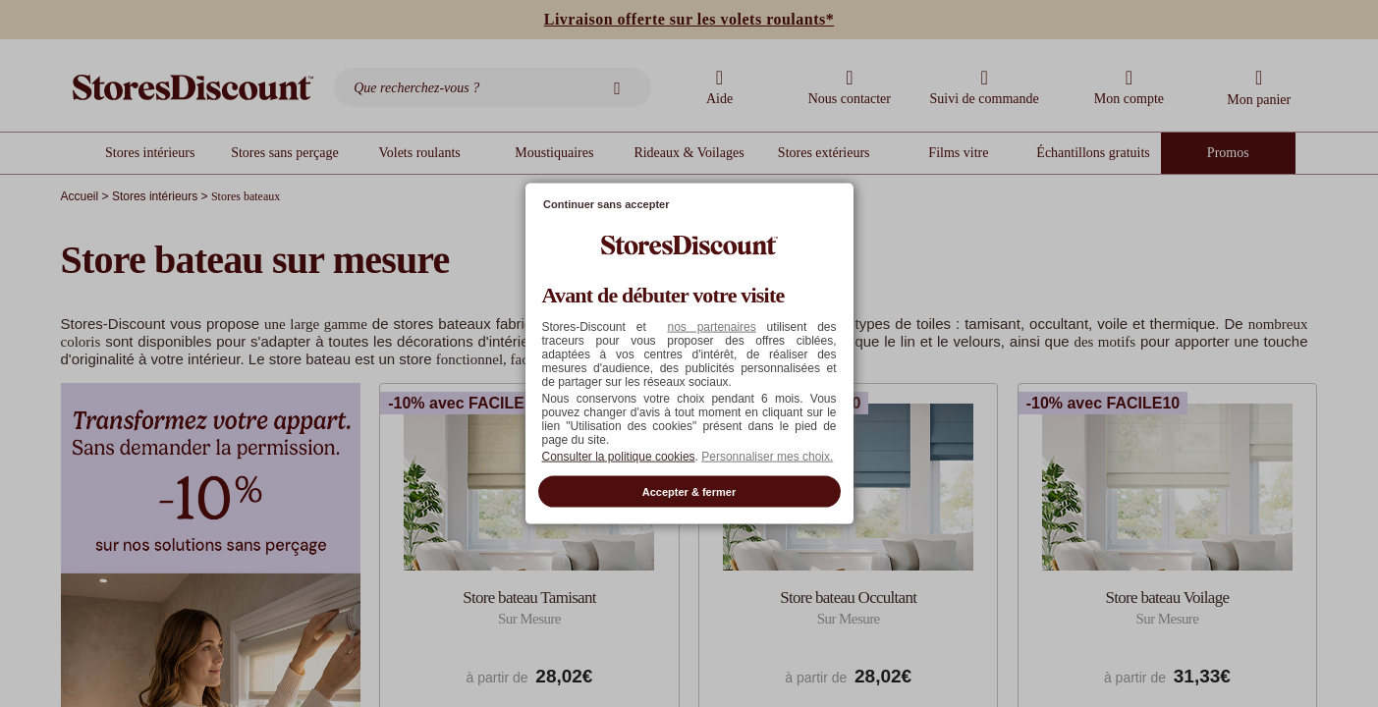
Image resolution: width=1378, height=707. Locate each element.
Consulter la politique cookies (618, 455)
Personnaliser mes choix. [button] (767, 455)
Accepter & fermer (689, 491)
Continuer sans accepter (606, 204)
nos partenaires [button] (711, 326)
